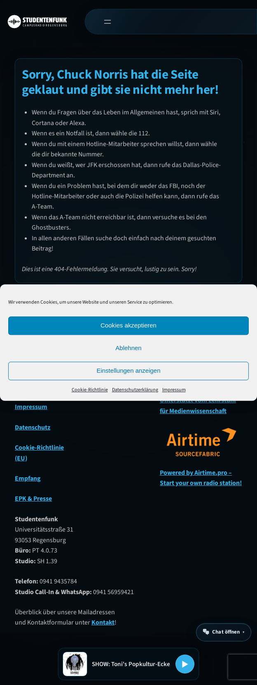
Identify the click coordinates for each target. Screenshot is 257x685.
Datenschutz (32, 427)
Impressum (174, 389)
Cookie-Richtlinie (90, 389)
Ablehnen (128, 347)
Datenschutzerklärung (135, 389)
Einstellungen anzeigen (128, 370)
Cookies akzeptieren (128, 325)
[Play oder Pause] (184, 664)
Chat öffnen (226, 632)
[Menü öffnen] (107, 21)
